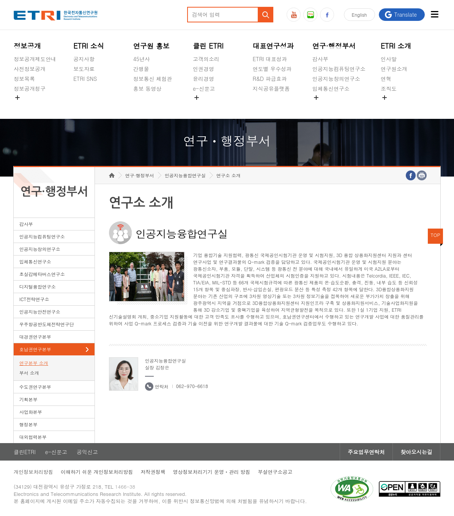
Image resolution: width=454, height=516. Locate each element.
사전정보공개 (30, 69)
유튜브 (294, 15)
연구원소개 (394, 69)
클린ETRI (25, 452)
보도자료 (84, 69)
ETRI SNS (85, 78)
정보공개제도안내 (35, 59)
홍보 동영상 (147, 88)
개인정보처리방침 (33, 471)
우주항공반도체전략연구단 (46, 324)
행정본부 (28, 424)
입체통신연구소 (331, 88)
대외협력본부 (33, 437)
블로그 (310, 15)
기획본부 (28, 399)
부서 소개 (29, 372)
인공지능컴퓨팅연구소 (339, 69)
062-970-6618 (192, 386)
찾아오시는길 (416, 452)
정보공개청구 (30, 88)
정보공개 (27, 45)
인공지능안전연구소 (39, 311)
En (359, 14)
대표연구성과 (272, 45)
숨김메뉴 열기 (17, 97)
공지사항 (84, 59)
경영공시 (24, 106)
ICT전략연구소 (34, 299)
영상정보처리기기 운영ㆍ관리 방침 (212, 471)
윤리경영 (203, 78)
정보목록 (24, 78)
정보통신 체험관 (152, 78)
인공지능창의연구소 (336, 78)
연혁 (386, 78)
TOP (435, 234)
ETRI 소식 (88, 45)
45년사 (141, 59)
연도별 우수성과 (272, 69)
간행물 (141, 69)
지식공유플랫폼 (271, 88)
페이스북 (327, 15)
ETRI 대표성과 (269, 59)
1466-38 (125, 486)
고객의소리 (206, 59)
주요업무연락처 (366, 452)
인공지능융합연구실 (185, 175)
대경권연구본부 (35, 336)
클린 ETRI (208, 45)
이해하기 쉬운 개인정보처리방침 (97, 471)
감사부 (320, 59)
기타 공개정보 (398, 106)
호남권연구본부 (35, 349)
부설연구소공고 (275, 471)
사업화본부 (30, 412)
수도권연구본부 (35, 386)
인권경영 (203, 69)
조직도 (389, 88)
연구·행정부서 (334, 45)
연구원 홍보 (151, 45)
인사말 (389, 59)
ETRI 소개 (396, 45)
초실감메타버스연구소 (339, 106)
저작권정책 (153, 471)
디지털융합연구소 (37, 286)
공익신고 (203, 106)
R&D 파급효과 (269, 78)
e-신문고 (204, 88)
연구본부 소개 (33, 363)
